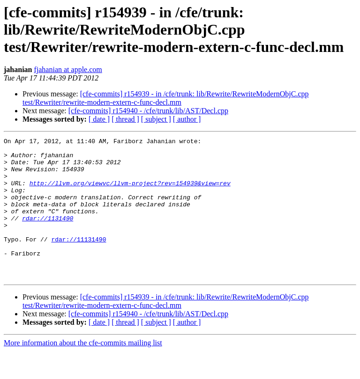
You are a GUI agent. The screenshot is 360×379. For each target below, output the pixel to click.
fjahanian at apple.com (68, 69)
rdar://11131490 (78, 260)
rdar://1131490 (47, 235)
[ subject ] (156, 119)
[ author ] (187, 119)
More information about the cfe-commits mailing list (83, 371)
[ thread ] (125, 119)
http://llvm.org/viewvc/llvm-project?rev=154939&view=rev (130, 193)
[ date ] (99, 119)
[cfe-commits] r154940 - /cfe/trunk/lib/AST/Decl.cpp (148, 111)
